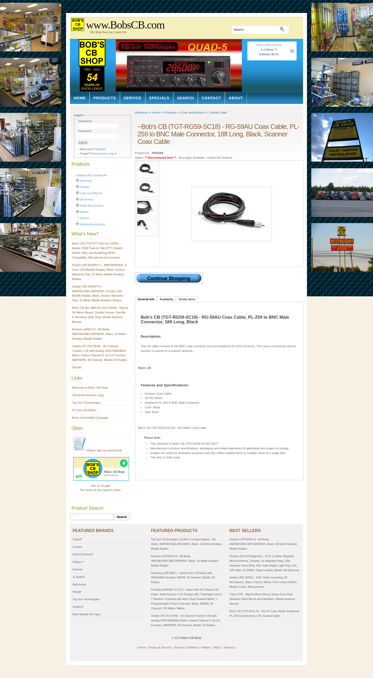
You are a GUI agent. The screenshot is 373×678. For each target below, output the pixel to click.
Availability (166, 299)
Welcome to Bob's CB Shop (90, 387)
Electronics (87, 199)
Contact (211, 98)
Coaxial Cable (218, 112)
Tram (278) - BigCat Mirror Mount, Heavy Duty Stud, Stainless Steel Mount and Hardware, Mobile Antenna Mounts (262, 599)
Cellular (84, 186)
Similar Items (186, 299)
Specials (159, 98)
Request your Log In (104, 153)
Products (105, 98)
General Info (146, 299)
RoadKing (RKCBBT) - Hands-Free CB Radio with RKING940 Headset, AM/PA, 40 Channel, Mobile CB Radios (183, 577)
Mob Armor (79, 584)
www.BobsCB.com (125, 25)
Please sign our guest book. (97, 450)
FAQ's (217, 647)
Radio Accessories (91, 205)
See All (76, 367)
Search (185, 98)
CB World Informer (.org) (88, 395)
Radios (84, 211)
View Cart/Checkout (269, 44)
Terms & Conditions (186, 647)
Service (132, 98)
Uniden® (78, 606)
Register (100, 149)
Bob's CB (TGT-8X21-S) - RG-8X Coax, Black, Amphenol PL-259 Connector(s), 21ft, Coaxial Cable (264, 613)
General (77, 569)
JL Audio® (79, 576)
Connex (77, 546)
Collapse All (82, 175)
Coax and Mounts (91, 193)
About (236, 98)
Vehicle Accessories (92, 224)
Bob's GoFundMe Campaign (90, 417)
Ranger (77, 591)
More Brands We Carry (87, 614)
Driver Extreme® (83, 554)
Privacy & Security (160, 647)
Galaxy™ (78, 561)
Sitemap (229, 647)
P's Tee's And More (84, 410)
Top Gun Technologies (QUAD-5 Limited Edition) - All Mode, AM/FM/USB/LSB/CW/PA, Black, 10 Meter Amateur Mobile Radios (186, 544)
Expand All (100, 175)
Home (80, 98)
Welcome (141, 112)
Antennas (86, 180)
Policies (205, 647)
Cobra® (77, 539)
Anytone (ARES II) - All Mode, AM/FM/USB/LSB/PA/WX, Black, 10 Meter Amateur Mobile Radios (99, 334)
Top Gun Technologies (86, 402)
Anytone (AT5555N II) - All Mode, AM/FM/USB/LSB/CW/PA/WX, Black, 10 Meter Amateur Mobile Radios (185, 561)
